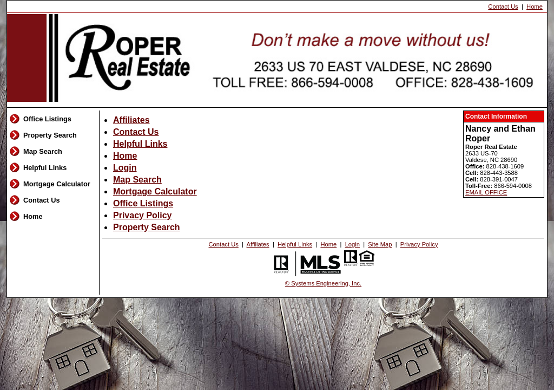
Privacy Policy (142, 215)
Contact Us (503, 6)
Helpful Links (45, 168)
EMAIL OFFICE (486, 192)
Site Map (380, 244)
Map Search (42, 151)
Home (534, 6)
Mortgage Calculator (56, 184)
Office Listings (47, 119)
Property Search (50, 135)
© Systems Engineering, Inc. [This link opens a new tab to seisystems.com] (323, 283)
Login (125, 167)
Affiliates (131, 120)
